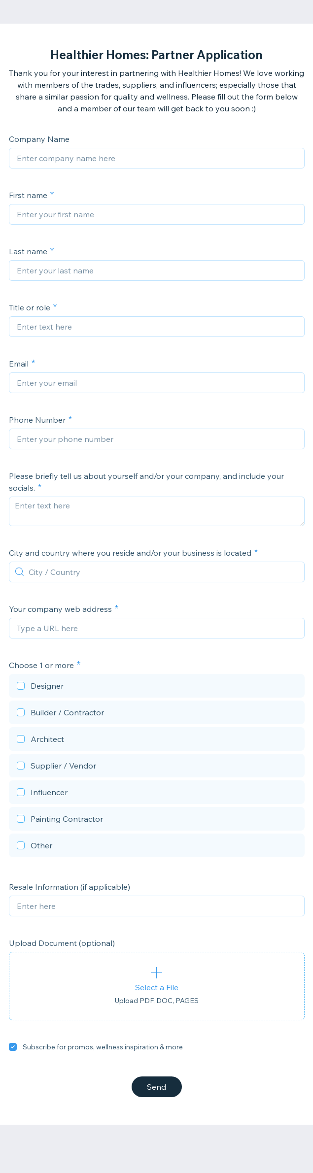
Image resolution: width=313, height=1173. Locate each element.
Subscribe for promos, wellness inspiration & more (103, 1046)
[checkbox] (157, 687)
